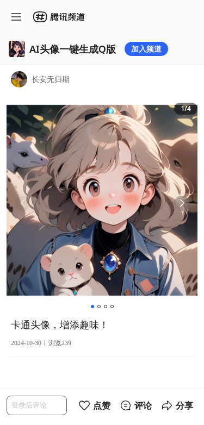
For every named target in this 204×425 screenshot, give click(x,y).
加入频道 (146, 48)
